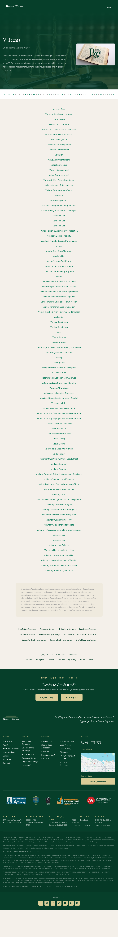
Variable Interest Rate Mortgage (59, 185)
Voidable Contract (59, 464)
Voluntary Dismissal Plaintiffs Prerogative (59, 509)
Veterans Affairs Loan (59, 388)
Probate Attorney (71, 634)
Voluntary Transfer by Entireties (59, 570)
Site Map (48, 886)
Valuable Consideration (59, 149)
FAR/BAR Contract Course (67, 757)
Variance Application (59, 200)
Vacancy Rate (59, 109)
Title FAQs (45, 759)
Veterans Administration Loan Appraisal (59, 377)
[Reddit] (77, 903)
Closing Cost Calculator (46, 746)
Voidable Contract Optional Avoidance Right (59, 484)
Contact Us (60, 654)
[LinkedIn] (71, 903)
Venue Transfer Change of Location (59, 307)
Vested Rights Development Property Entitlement (59, 347)
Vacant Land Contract (59, 124)
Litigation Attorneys (67, 629)
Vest (59, 332)
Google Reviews (98, 781)
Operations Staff (48, 755)
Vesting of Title (59, 372)
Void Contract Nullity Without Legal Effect (59, 459)
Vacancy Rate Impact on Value (59, 114)
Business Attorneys (48, 629)
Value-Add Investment (59, 175)
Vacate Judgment (59, 139)
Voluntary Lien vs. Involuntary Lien (59, 555)
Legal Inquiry (46, 697)
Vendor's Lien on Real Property (59, 266)
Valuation (59, 154)
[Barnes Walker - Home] (15, 6)
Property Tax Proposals (65, 763)
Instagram (40, 660)
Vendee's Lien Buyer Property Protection (59, 230)
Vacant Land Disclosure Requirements (59, 129)
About (5, 745)
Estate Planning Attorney (86, 640)
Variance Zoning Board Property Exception (59, 210)
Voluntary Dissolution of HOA (59, 519)
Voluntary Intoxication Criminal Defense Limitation (59, 530)
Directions (73, 654)
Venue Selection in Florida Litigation (59, 296)
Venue (59, 276)
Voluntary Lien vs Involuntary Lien (59, 550)
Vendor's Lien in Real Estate (59, 261)
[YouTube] (65, 903)
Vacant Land (59, 119)
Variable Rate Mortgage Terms (59, 190)
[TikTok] (59, 903)
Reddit (90, 660)
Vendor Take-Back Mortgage (59, 251)
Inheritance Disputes (27, 634)
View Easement (59, 428)
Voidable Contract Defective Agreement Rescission (59, 474)
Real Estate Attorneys (27, 629)
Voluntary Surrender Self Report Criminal (59, 565)
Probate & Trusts (89, 634)
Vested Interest (59, 342)
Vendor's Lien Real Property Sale (59, 271)
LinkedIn (51, 660)
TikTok (82, 660)
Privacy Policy (65, 748)
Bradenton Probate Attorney (34, 640)
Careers (6, 756)
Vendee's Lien (59, 215)
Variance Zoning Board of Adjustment (59, 205)
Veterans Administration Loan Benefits (59, 383)
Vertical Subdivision (59, 322)
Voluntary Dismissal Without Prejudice (59, 514)
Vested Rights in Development (59, 352)
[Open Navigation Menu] (109, 6)
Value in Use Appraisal (59, 170)
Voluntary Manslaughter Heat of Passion (59, 560)
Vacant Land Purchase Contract (59, 134)
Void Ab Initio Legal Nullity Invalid (59, 448)
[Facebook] (40, 903)
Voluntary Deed (59, 494)
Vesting (59, 357)
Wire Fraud (7, 759)
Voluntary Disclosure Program (59, 504)
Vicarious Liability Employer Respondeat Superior (59, 413)
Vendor (59, 246)
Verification (59, 317)
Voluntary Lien (59, 535)
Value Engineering (59, 165)
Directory (41, 886)
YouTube (61, 660)
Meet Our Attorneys (11, 748)
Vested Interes (59, 337)
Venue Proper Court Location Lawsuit (59, 286)
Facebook (29, 660)
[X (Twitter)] (46, 903)
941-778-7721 (92, 742)
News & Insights (9, 752)
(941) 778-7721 (47, 654)
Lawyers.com (49, 848)
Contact (6, 763)
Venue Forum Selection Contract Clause (59, 281)
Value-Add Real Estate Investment (59, 180)
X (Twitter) (72, 660)
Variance (59, 195)
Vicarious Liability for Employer (59, 423)
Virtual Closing (59, 438)
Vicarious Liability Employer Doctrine (59, 408)
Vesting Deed (59, 362)
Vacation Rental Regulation (59, 144)
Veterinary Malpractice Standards (59, 393)
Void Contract (59, 454)
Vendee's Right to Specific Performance (59, 241)
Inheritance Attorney (87, 629)
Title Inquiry (72, 697)
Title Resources (47, 741)
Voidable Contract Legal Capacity (59, 479)
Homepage (7, 741)
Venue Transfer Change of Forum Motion (59, 301)
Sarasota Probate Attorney (61, 640)
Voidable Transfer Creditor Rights (59, 489)
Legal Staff (26, 765)
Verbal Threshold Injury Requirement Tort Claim (59, 312)
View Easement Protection (59, 433)
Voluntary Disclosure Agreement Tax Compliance (59, 499)
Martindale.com (62, 848)
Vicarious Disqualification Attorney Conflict (59, 398)
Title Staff (45, 751)
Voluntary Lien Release (59, 545)
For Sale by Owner (67, 741)
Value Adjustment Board (59, 159)
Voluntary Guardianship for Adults (59, 524)
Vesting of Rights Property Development (59, 367)
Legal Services (65, 745)
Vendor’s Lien (59, 256)
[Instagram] (53, 903)
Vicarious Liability (59, 403)
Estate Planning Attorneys (49, 634)
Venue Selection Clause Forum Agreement (59, 291)
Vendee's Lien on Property (59, 235)
